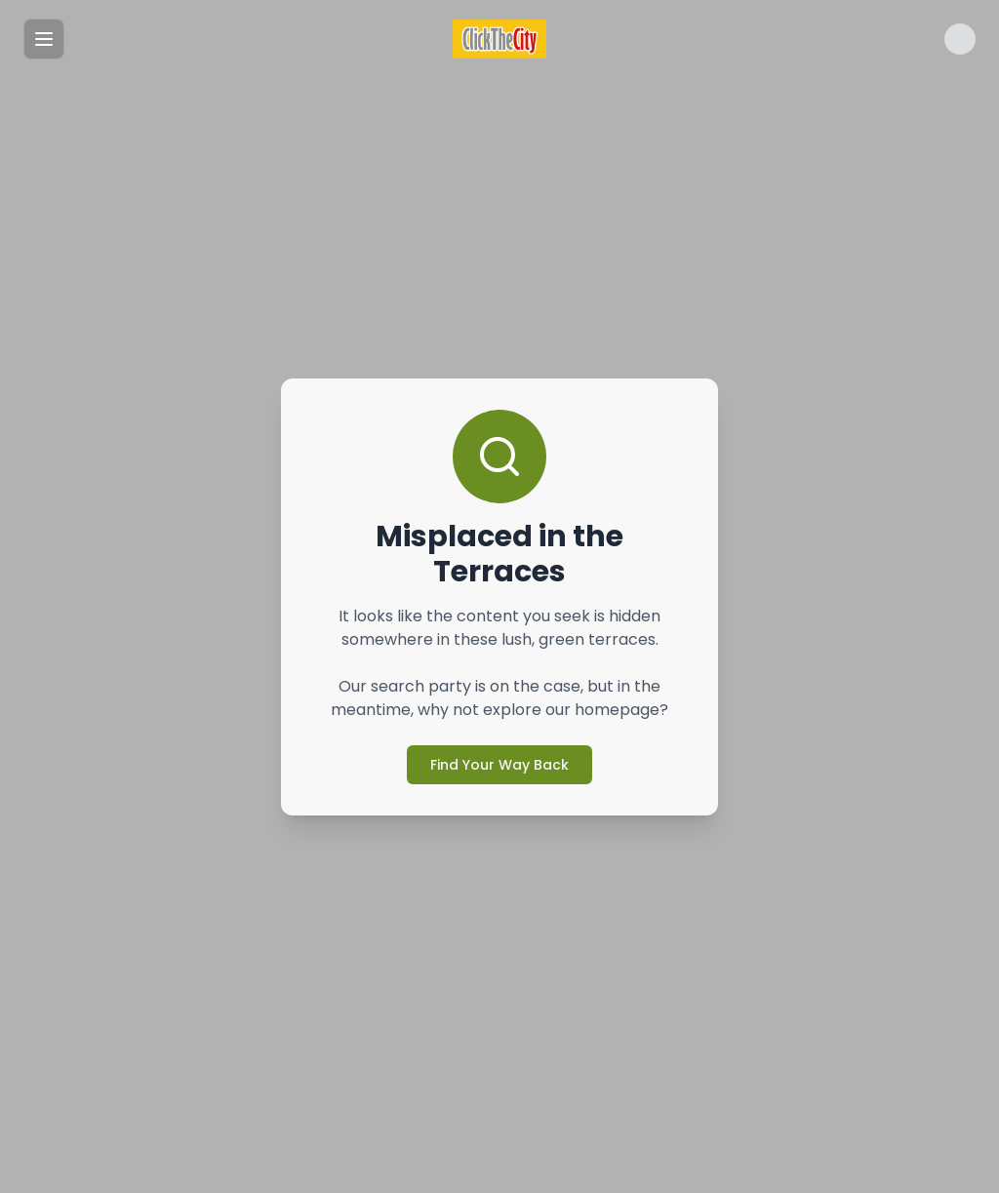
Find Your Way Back (499, 765)
